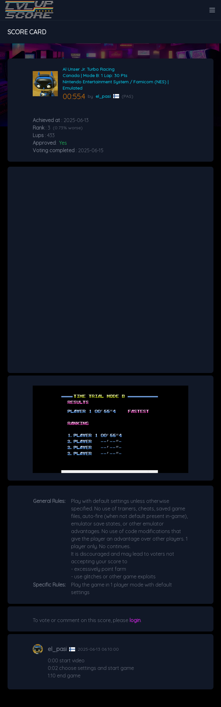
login (135, 620)
